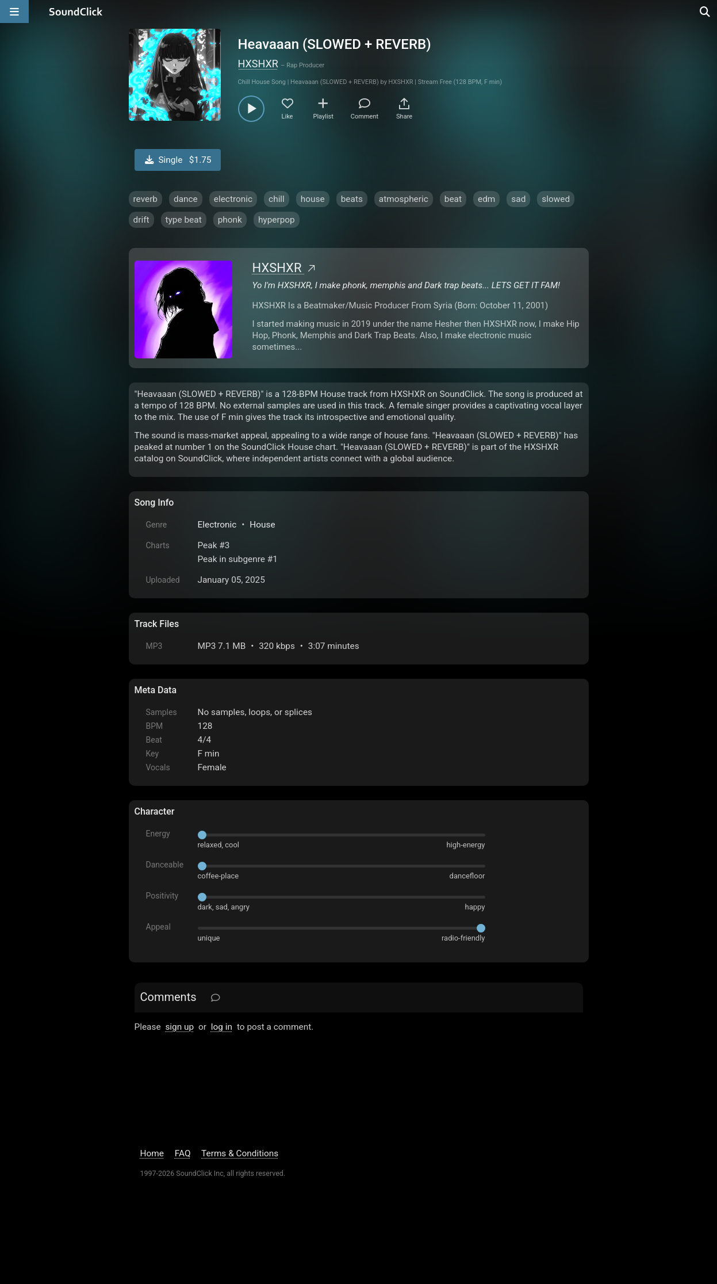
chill (277, 199)
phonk (230, 220)
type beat (184, 220)
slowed (556, 199)
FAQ (183, 1153)
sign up (179, 1027)
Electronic (217, 524)
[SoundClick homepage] (76, 11)
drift (141, 220)
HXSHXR (258, 64)
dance (186, 199)
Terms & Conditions (239, 1153)
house (313, 199)
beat (453, 199)
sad (518, 199)
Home (152, 1153)
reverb (145, 199)
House (262, 524)
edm (486, 199)
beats (352, 199)
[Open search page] (705, 11)
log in (221, 1027)
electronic (233, 199)
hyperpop (276, 220)
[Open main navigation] (14, 11)
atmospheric (403, 199)
